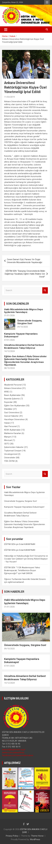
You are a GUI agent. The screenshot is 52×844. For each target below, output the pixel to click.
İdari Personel (10, 426)
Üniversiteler (9, 457)
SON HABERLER (14, 591)
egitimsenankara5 (16, 582)
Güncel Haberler (11, 416)
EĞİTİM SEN (9, 544)
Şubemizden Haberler (14, 447)
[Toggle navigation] (5, 29)
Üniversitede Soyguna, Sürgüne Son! (29, 322)
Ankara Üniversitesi (12, 388)
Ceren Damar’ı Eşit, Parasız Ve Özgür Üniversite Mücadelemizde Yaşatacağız (24, 261)
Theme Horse (37, 836)
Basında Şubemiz (12, 398)
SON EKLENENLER (17, 303)
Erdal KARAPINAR (27, 544)
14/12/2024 (9, 351)
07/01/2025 (9, 340)
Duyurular (8, 402)
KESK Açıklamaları (12, 430)
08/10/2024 (9, 368)
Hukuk (7, 423)
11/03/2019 (9, 97)
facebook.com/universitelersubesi (17, 755)
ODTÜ (6, 443)
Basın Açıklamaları (12, 395)
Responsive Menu (47, 2)
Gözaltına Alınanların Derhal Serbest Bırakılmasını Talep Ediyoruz (24, 346)
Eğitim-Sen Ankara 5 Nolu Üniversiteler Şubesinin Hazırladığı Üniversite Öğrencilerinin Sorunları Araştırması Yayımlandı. (25, 360)
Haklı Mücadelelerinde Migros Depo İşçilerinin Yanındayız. (23, 311)
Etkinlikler (8, 409)
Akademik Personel (13, 385)
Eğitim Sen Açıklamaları (14, 405)
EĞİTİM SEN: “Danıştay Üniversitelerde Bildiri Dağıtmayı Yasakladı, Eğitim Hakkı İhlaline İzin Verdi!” (25, 274)
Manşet (7, 437)
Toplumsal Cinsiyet (12, 450)
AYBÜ (6, 391)
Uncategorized (10, 454)
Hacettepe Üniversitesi (14, 419)
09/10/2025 (22, 327)
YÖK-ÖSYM (9, 461)
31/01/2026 (9, 315)
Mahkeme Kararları (12, 433)
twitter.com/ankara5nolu (13, 752)
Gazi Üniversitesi (11, 412)
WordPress (35, 839)
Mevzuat (8, 440)
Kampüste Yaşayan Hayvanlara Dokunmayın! (24, 507)
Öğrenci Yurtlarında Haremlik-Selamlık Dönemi (25, 579)
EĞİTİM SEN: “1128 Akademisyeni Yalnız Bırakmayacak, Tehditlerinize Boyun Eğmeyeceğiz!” (22, 570)
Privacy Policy (12, 836)
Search (45, 290)
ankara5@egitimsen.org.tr (13, 749)
